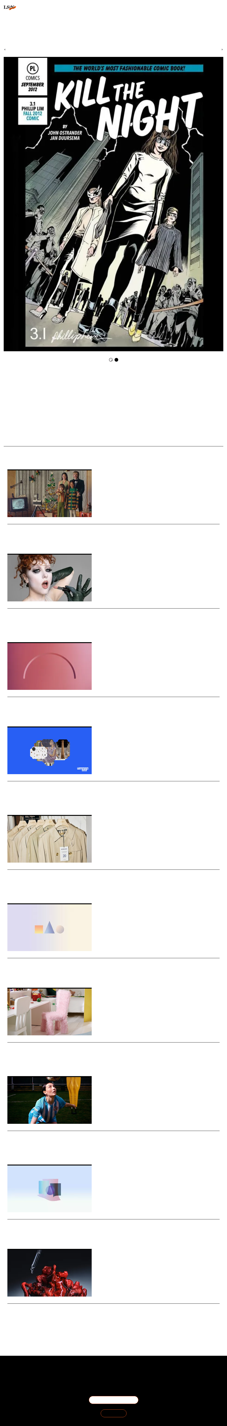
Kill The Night (135, 389)
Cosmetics (24, 628)
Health (33, 1323)
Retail (10, 539)
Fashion (28, 889)
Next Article (214, 48)
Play (29, 1062)
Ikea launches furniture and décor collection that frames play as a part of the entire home (103, 1045)
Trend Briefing (77, 437)
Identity (37, 628)
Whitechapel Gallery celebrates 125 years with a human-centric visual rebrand (91, 784)
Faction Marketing (111, 380)
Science (22, 1323)
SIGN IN (113, 1413)
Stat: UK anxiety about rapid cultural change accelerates (68, 1222)
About (35, 1370)
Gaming (27, 973)
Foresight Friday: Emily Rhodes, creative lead (56, 1134)
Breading (23, 800)
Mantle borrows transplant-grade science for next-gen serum (72, 1307)
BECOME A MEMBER (114, 1399)
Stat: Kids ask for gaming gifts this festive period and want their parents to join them (99, 961)
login (7, 29)
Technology (13, 712)
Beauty (11, 628)
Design (11, 800)
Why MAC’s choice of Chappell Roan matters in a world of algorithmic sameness (93, 612)
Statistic (12, 1234)
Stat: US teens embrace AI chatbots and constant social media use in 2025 (86, 700)
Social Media (29, 712)
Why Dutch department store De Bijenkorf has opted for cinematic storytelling (91, 527)
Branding (37, 539)
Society (23, 1234)
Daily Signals (123, 48)
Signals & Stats (105, 48)
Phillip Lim (130, 380)
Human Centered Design (45, 800)
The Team (35, 1375)
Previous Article (15, 48)
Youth (42, 712)
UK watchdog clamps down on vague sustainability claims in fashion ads (84, 873)
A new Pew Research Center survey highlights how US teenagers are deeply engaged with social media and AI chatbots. (95, 707)
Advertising (23, 539)
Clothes (94, 380)
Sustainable (14, 889)
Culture (34, 1234)
